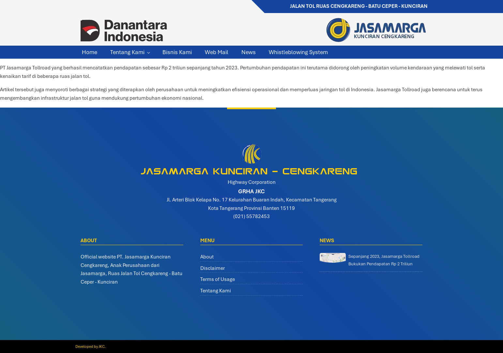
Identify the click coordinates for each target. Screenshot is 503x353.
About (207, 257)
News (248, 52)
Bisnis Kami (177, 52)
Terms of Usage (217, 279)
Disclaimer (212, 268)
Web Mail (216, 52)
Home (89, 52)
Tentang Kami (127, 52)
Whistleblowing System (298, 52)
